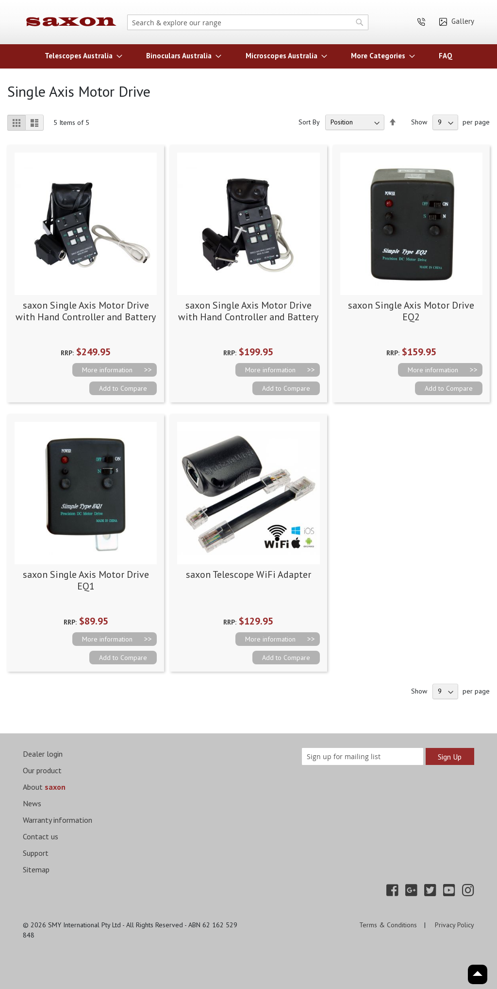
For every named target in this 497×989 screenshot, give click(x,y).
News (32, 803)
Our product (42, 770)
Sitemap (36, 869)
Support (36, 853)
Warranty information (57, 820)
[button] (123, 388)
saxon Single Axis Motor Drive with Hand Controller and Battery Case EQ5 (86, 317)
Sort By (309, 122)
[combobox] (247, 22)
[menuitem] (80, 55)
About (44, 787)
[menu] (248, 55)
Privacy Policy (454, 924)
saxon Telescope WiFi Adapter (248, 574)
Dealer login (43, 754)
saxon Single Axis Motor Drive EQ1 (86, 580)
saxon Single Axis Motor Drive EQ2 (411, 311)
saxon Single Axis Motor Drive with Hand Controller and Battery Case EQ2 (248, 317)
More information (107, 369)
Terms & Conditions (388, 924)
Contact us (40, 836)
